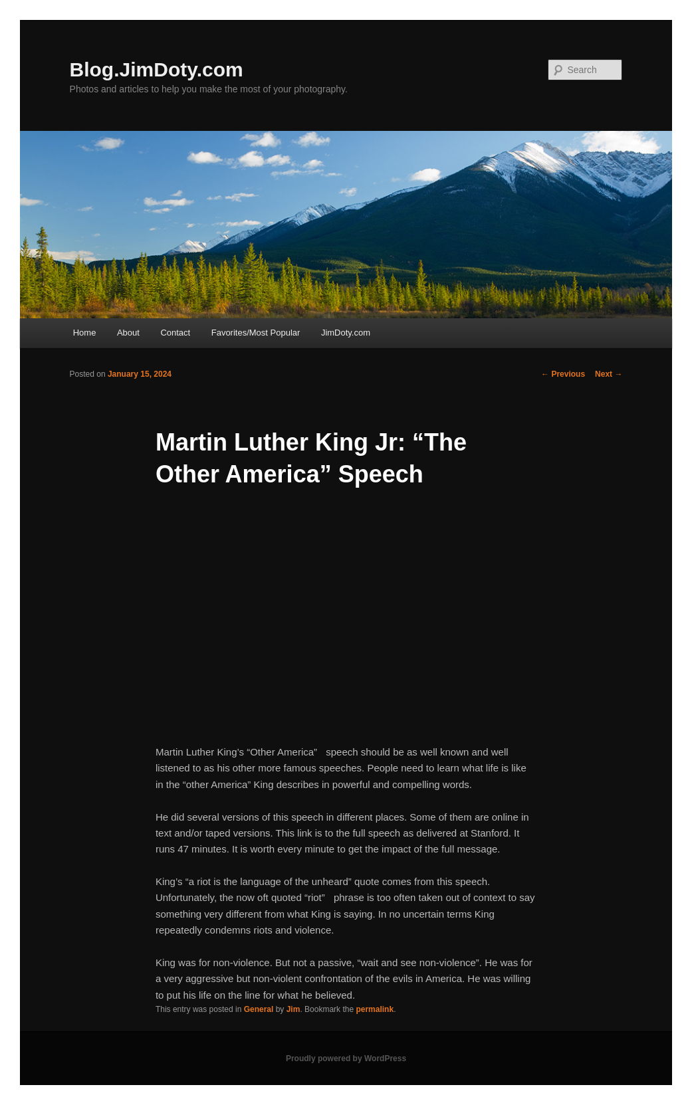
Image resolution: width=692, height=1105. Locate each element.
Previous (563, 374)
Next (608, 374)
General (259, 1009)
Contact (175, 333)
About (128, 333)
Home (84, 333)
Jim (293, 1009)
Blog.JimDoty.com (156, 69)
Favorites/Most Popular (255, 333)
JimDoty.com (345, 333)
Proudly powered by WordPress (346, 1058)
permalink (375, 1009)
